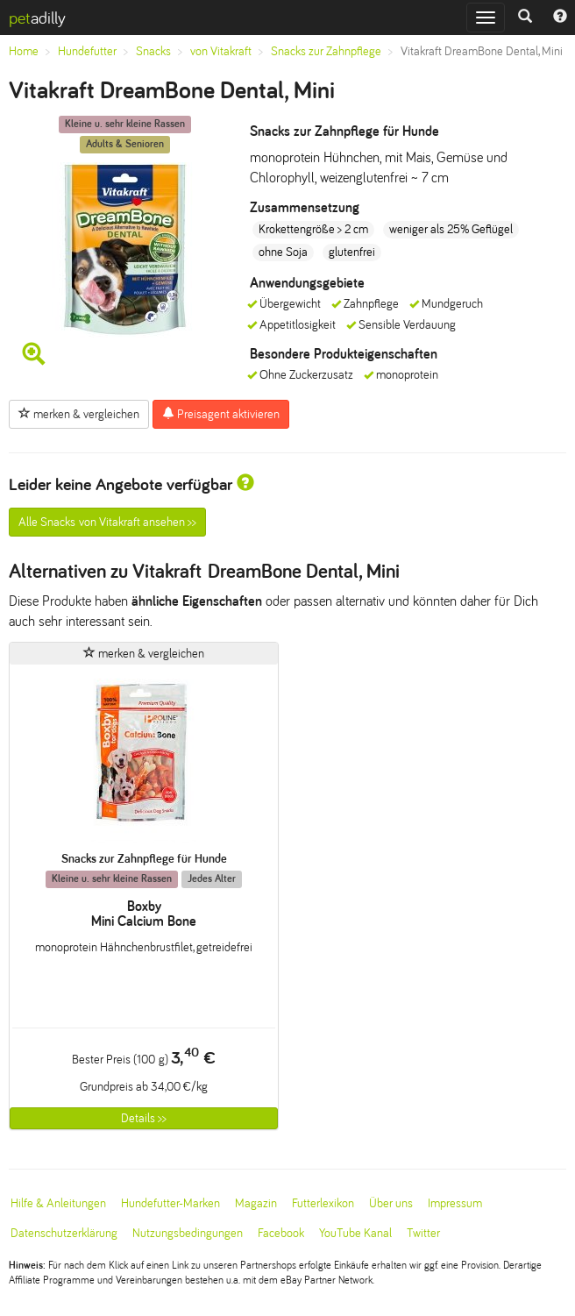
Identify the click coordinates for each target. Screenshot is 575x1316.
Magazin (256, 1203)
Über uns (391, 1203)
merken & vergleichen (78, 414)
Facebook (281, 1233)
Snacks (153, 51)
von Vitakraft (221, 51)
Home (24, 51)
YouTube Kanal (355, 1233)
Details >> (144, 1118)
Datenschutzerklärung (64, 1233)
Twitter (423, 1233)
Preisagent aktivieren (221, 414)
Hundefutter (87, 51)
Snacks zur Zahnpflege (326, 51)
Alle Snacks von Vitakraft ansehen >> (107, 522)
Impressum (455, 1203)
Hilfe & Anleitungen (58, 1203)
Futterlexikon (323, 1203)
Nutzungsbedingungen (187, 1233)
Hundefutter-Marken (170, 1203)
